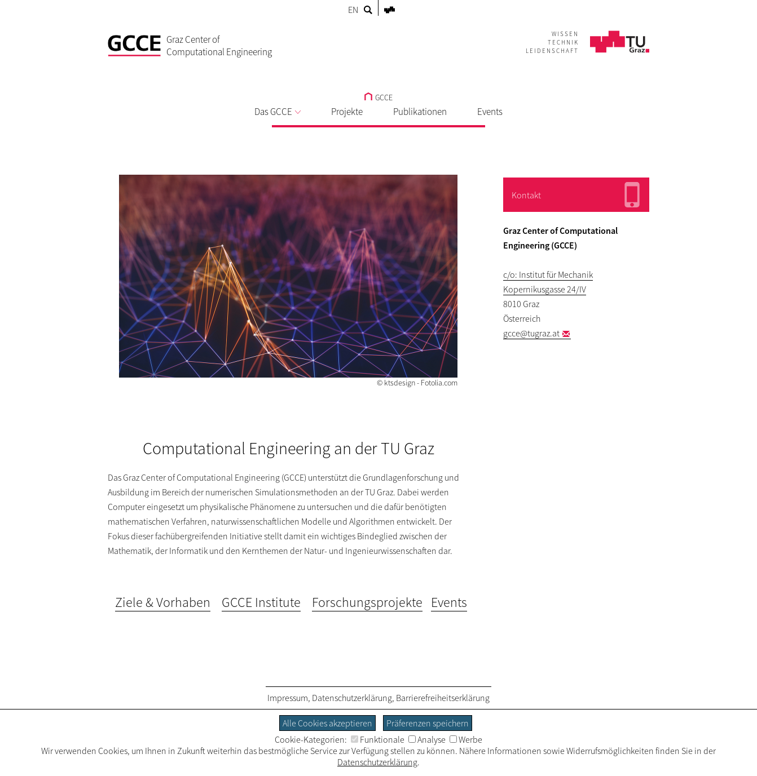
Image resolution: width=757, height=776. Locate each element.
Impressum (287, 697)
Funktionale (377, 739)
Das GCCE (277, 111)
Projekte (347, 111)
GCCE (378, 97)
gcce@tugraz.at (531, 333)
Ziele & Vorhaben (162, 602)
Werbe (466, 739)
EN (353, 9)
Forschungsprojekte (367, 602)
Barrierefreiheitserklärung (443, 697)
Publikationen (420, 111)
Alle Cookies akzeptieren (327, 723)
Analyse (427, 739)
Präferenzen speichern (427, 723)
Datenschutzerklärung (352, 697)
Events (490, 111)
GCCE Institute (261, 602)
